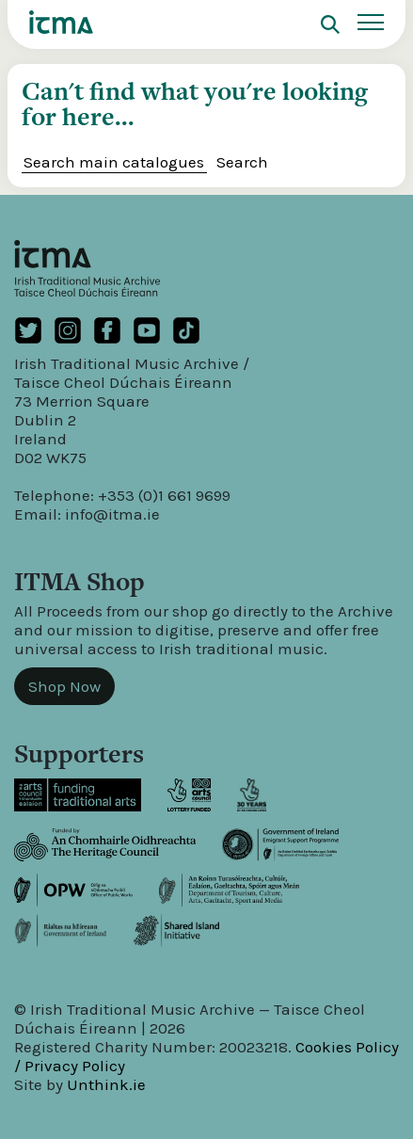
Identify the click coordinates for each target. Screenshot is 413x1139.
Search (242, 161)
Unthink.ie (106, 1084)
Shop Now (64, 686)
